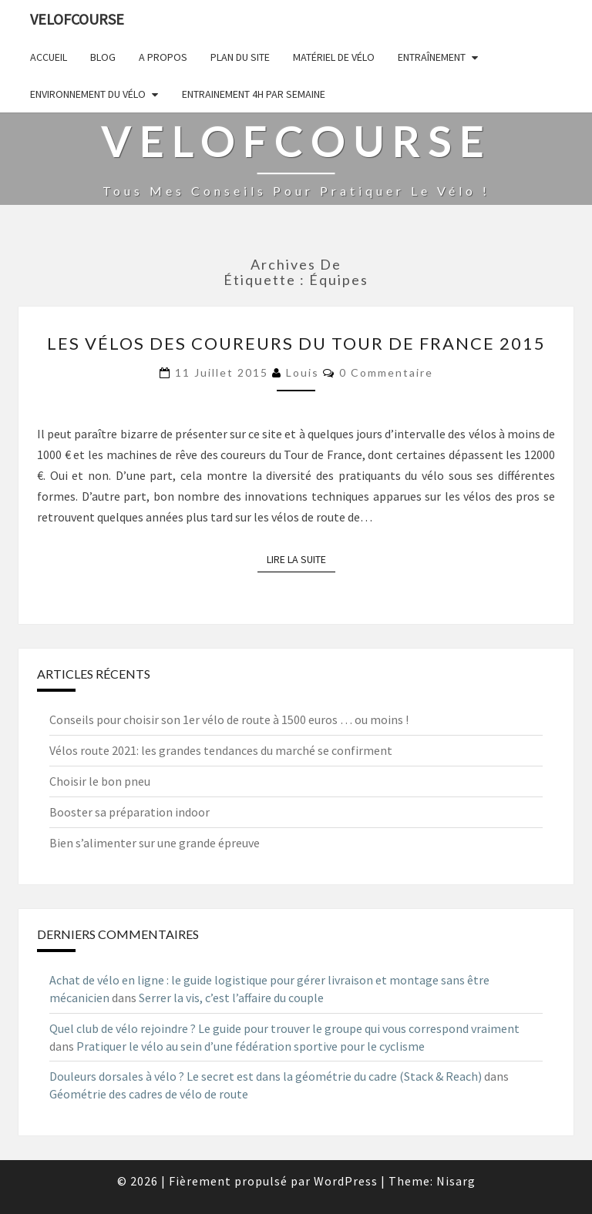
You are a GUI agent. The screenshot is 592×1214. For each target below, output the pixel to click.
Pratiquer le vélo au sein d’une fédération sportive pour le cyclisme (250, 1046)
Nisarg (456, 1181)
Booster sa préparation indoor (129, 812)
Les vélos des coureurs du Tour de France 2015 (296, 343)
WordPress (346, 1181)
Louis (302, 372)
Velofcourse (77, 19)
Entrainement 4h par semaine (253, 94)
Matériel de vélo (334, 57)
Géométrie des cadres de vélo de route (148, 1094)
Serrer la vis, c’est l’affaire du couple (231, 997)
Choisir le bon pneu (99, 781)
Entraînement (432, 57)
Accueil (48, 57)
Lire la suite (301, 559)
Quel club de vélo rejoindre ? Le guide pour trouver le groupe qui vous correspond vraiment (284, 1028)
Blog (103, 57)
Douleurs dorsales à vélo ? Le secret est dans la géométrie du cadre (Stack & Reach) (265, 1076)
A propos (163, 57)
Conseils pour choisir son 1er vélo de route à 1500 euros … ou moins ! (229, 719)
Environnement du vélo (88, 94)
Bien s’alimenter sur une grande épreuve (154, 842)
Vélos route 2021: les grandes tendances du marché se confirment (220, 750)
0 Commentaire (386, 372)
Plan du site (240, 57)
